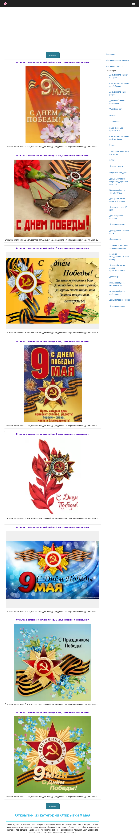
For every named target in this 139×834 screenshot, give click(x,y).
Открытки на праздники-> (117, 60)
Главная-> (111, 54)
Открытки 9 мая (113, 66)
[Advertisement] (69, 29)
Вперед (52, 55)
